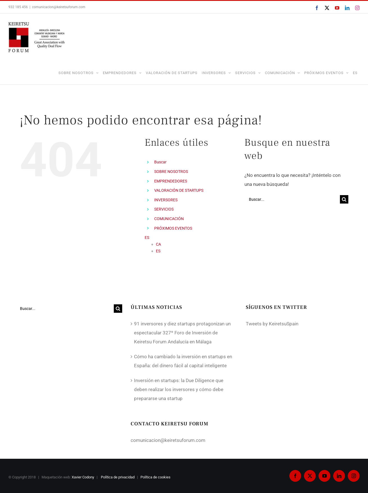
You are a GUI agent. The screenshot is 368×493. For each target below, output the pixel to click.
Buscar (160, 162)
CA (158, 244)
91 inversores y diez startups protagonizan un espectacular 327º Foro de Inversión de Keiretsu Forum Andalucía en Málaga (182, 332)
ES (355, 73)
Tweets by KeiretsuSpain (272, 324)
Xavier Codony (83, 477)
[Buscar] (344, 199)
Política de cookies (155, 477)
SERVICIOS (164, 209)
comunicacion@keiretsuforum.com (58, 7)
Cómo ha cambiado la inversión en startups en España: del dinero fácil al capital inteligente (183, 361)
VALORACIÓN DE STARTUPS (178, 190)
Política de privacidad (118, 477)
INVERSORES (166, 200)
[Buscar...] (292, 199)
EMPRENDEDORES (170, 181)
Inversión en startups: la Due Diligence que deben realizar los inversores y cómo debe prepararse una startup (178, 389)
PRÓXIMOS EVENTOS (173, 228)
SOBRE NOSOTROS (171, 171)
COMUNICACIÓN (169, 218)
